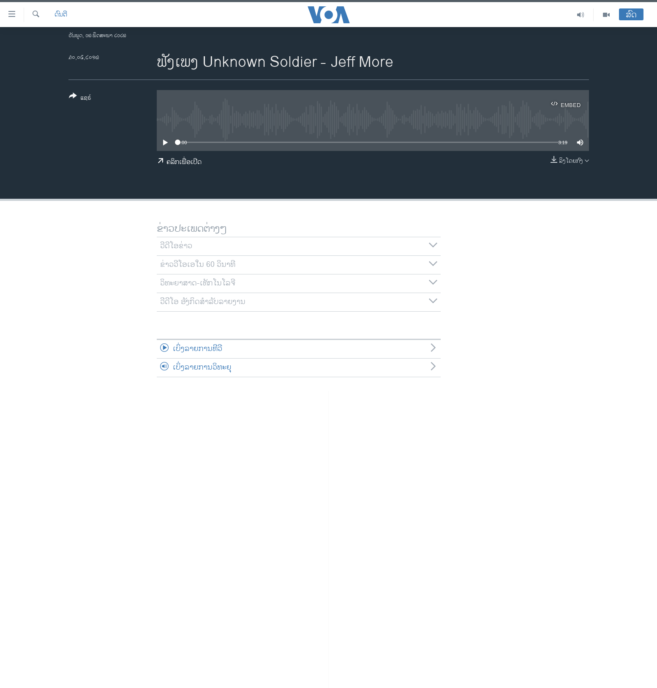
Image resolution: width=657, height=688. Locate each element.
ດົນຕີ (61, 15)
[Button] (80, 98)
